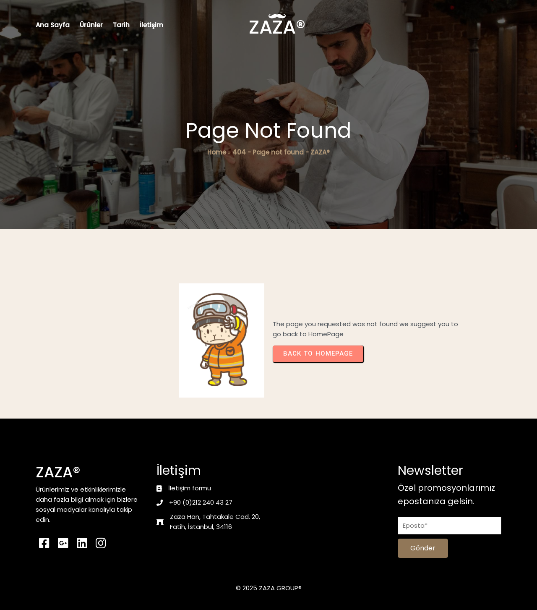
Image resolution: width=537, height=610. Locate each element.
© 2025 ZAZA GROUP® (269, 588)
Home (216, 152)
